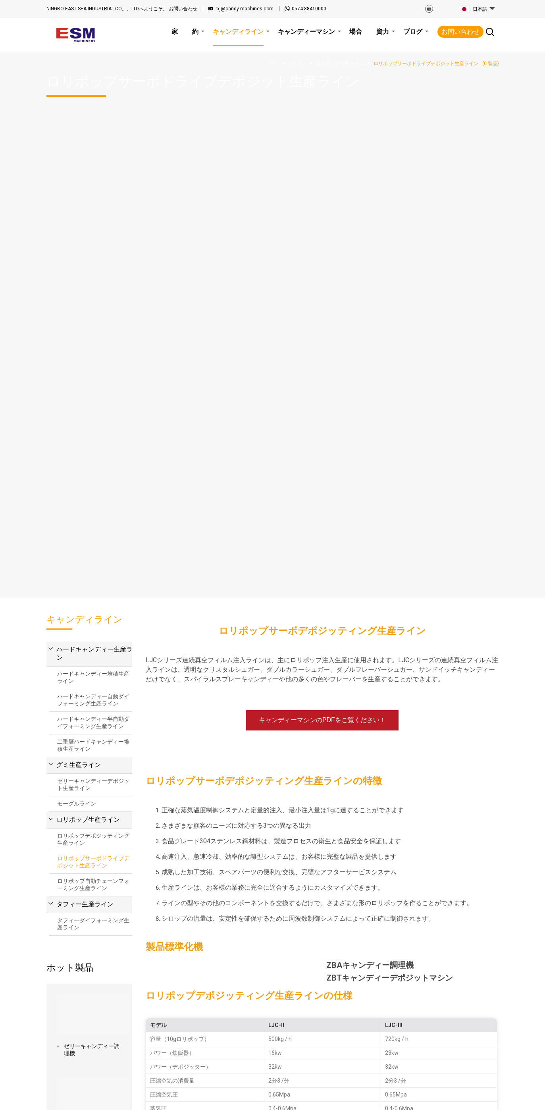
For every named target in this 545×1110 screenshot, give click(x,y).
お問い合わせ (121, 9)
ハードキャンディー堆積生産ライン (93, 132)
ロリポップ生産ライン (88, 274)
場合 (233, 1043)
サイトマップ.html (149, 1097)
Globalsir (488, 1097)
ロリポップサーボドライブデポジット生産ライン (93, 317)
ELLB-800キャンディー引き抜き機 (92, 588)
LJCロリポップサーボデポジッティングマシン (91, 668)
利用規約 (230, 1097)
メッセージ (319, 853)
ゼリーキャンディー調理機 (91, 504)
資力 (285, 1002)
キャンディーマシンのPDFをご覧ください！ (322, 175)
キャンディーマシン (252, 1033)
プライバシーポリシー (273, 1097)
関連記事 (113, 1097)
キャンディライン (249, 1022)
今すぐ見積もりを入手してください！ (322, 672)
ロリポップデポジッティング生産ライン (93, 294)
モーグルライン (76, 258)
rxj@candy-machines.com (244, 9)
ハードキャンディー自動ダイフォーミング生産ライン (93, 155)
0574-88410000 (309, 9)
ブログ (288, 1012)
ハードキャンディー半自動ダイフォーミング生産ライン (93, 177)
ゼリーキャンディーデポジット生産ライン (93, 239)
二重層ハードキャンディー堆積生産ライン (93, 200)
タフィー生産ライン (85, 359)
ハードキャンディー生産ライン (97, 108)
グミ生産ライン (78, 220)
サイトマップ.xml (195, 1097)
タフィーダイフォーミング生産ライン (93, 378)
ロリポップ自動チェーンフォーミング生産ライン (93, 339)
